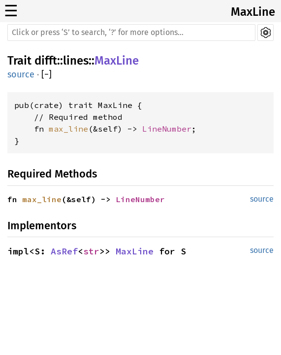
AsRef (64, 251)
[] (46, 75)
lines (76, 61)
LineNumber (166, 129)
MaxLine (253, 12)
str (91, 251)
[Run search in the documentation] (131, 32)
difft (45, 61)
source (20, 74)
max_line (68, 129)
